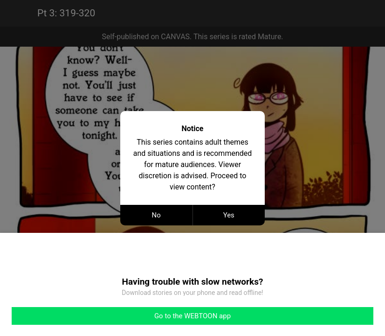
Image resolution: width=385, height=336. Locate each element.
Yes (228, 215)
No (156, 215)
